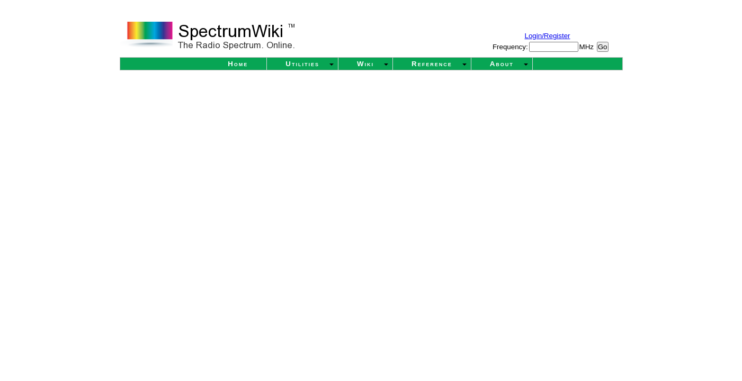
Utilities (302, 64)
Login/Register (547, 36)
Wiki (365, 64)
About (502, 64)
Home (238, 64)
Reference (432, 64)
